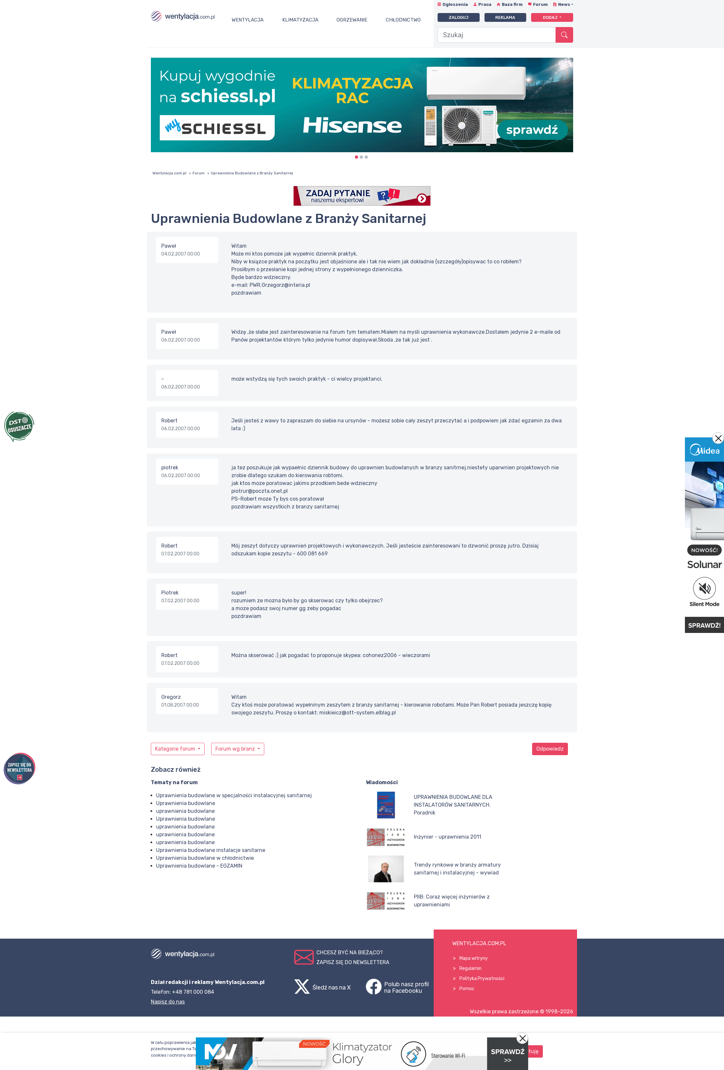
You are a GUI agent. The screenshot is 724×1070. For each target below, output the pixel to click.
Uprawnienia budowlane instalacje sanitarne (210, 850)
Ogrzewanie (352, 20)
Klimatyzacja (300, 20)
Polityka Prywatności (481, 978)
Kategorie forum (175, 749)
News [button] (564, 4)
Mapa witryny (473, 958)
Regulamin (470, 968)
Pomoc (466, 988)
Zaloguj (459, 17)
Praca (484, 4)
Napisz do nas (168, 1002)
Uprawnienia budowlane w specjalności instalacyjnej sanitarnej (234, 795)
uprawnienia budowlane (185, 811)
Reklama (505, 17)
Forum (540, 4)
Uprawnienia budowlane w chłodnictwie (205, 858)
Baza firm (512, 4)
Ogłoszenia (455, 4)
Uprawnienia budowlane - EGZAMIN (199, 866)
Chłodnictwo (403, 20)
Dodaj (550, 17)
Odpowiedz (550, 749)
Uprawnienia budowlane (185, 803)
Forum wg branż (235, 749)
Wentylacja (248, 20)
